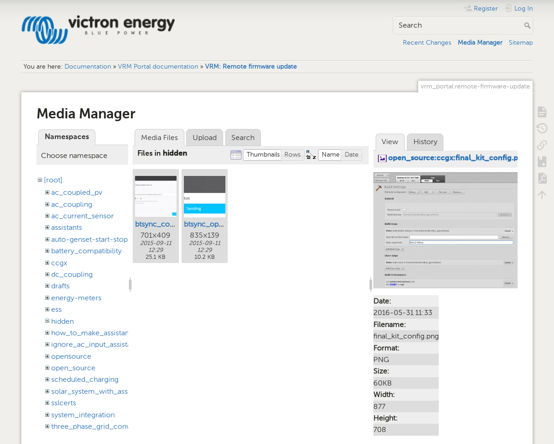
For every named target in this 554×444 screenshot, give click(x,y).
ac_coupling (71, 204)
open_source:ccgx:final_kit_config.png (457, 158)
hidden (62, 321)
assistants (66, 227)
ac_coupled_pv (76, 192)
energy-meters (76, 297)
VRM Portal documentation (158, 66)
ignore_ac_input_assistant (94, 344)
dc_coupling (72, 274)
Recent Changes (427, 43)
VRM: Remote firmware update (251, 66)
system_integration (83, 414)
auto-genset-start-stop (89, 239)
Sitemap (521, 43)
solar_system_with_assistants (99, 391)
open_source (73, 367)
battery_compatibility (86, 250)
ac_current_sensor (82, 215)
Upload (205, 137)
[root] (53, 179)
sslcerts (63, 402)
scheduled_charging (84, 379)
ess (56, 309)
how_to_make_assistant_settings (106, 332)
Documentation (88, 66)
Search (528, 25)
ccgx (59, 262)
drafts (60, 285)
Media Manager (480, 43)
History (425, 141)
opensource (71, 356)
